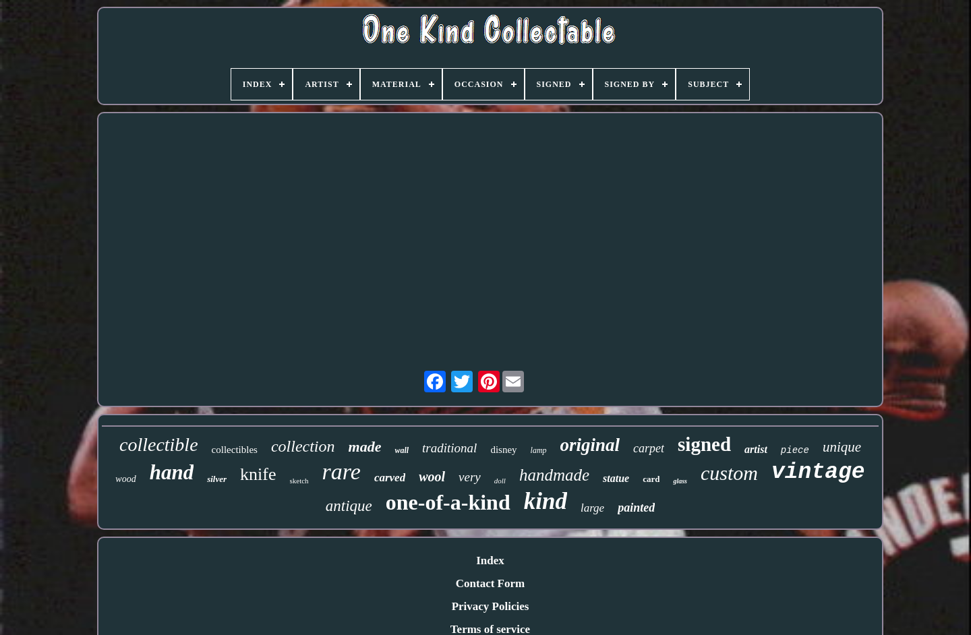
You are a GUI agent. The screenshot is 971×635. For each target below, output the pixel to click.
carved (389, 477)
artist (755, 449)
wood (125, 479)
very (470, 477)
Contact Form (490, 583)
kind (545, 501)
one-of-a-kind (448, 502)
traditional (449, 448)
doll (500, 481)
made (365, 446)
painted (636, 507)
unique (842, 447)
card (651, 479)
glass (680, 481)
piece (795, 450)
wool (432, 476)
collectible (158, 444)
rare (341, 471)
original (590, 445)
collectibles (235, 449)
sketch (298, 481)
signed (704, 444)
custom (729, 473)
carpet (648, 448)
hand (172, 472)
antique (349, 505)
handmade (554, 475)
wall (401, 450)
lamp (539, 450)
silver (217, 479)
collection (303, 446)
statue (616, 478)
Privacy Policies (490, 606)
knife (258, 474)
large (592, 508)
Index (490, 560)
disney (503, 449)
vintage (818, 472)
